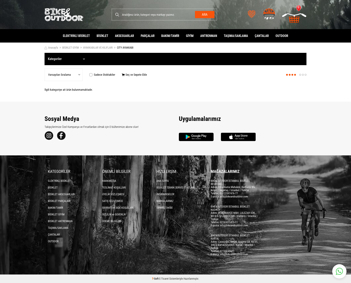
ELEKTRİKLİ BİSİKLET (76, 36)
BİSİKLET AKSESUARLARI (61, 194)
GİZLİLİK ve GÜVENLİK (114, 214)
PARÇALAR (147, 36)
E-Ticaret (164, 278)
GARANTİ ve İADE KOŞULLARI (118, 207)
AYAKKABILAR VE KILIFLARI (98, 47)
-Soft (155, 278)
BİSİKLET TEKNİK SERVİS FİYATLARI (175, 187)
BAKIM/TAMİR (170, 36)
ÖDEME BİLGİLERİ (111, 221)
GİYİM (190, 36)
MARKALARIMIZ (164, 201)
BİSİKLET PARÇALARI (59, 201)
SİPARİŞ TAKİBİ (164, 207)
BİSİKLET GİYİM (70, 47)
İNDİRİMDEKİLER (165, 194)
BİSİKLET (102, 36)
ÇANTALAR (262, 36)
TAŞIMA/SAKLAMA (236, 36)
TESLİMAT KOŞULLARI (114, 187)
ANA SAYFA (162, 180)
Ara (205, 15)
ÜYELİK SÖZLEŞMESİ (113, 194)
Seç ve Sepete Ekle (134, 74)
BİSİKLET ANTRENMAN (60, 221)
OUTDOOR (282, 36)
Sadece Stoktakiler (102, 74)
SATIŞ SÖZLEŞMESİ (112, 201)
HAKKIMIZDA (109, 180)
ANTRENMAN (208, 36)
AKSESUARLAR (124, 36)
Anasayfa (51, 47)
